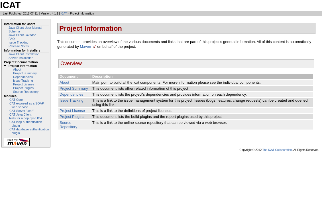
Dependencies (23, 77)
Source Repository (25, 91)
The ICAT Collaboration (277, 149)
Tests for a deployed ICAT (26, 118)
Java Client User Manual (25, 27)
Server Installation (21, 58)
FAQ (12, 38)
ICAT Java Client (20, 114)
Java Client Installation (24, 54)
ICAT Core (16, 99)
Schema (14, 31)
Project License (23, 84)
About (17, 69)
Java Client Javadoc (22, 35)
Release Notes (19, 46)
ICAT (64, 13)
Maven (85, 46)
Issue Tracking (18, 42)
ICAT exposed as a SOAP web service (26, 105)
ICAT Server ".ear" (21, 110)
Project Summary (25, 73)
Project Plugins (23, 88)
